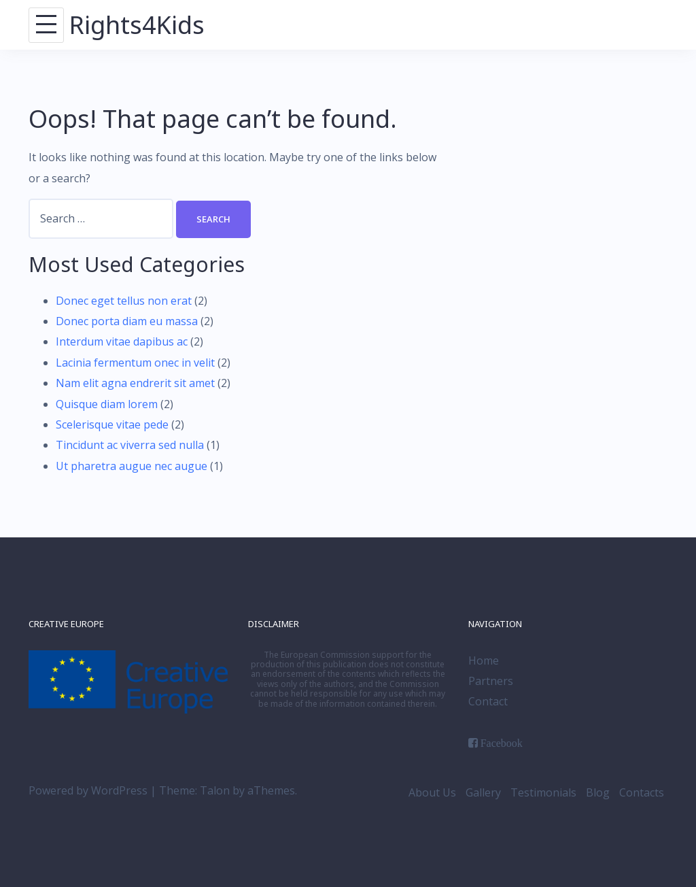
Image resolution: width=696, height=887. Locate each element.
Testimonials (543, 792)
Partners (490, 680)
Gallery (483, 792)
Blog (598, 792)
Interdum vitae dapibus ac (122, 341)
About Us (432, 792)
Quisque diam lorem (107, 404)
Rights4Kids (137, 24)
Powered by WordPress (88, 790)
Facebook (502, 742)
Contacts (641, 792)
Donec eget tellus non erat (124, 300)
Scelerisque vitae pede (112, 424)
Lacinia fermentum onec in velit (135, 362)
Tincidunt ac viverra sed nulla (130, 444)
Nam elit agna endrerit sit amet (135, 382)
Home (483, 660)
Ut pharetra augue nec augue (131, 465)
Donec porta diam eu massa (127, 321)
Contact (488, 701)
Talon (215, 790)
